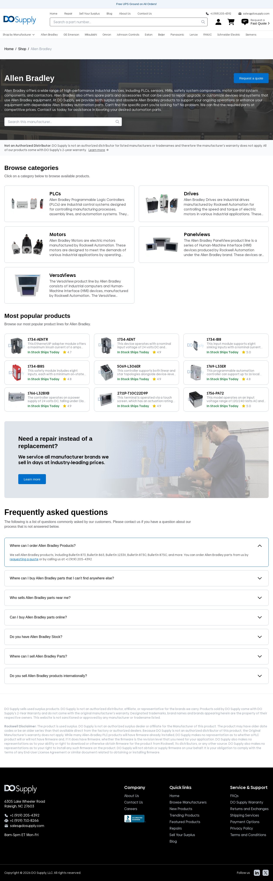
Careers (130, 808)
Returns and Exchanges (249, 808)
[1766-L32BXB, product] (47, 399)
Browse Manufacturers (188, 802)
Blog (173, 841)
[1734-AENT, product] (136, 346)
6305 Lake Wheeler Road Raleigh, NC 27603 (24, 804)
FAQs (234, 795)
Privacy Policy (241, 828)
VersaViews (62, 275)
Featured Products (184, 821)
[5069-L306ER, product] (136, 372)
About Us (131, 795)
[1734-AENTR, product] (47, 346)
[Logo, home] (19, 19)
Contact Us (133, 802)
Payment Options (245, 821)
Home (9, 49)
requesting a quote (24, 559)
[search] (203, 22)
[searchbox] (129, 22)
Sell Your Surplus (182, 834)
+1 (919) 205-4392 (78, 559)
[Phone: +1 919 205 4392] (218, 13)
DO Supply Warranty (246, 802)
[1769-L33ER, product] (226, 372)
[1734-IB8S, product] (47, 372)
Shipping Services (244, 815)
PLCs (55, 193)
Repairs (175, 828)
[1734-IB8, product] (226, 346)
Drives (191, 193)
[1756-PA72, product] (226, 399)
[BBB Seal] (135, 818)
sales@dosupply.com (27, 825)
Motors (57, 234)
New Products (180, 808)
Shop (22, 49)
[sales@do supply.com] (254, 13)
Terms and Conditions (248, 834)
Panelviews (197, 234)
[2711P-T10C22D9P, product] (136, 399)
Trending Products (184, 815)
